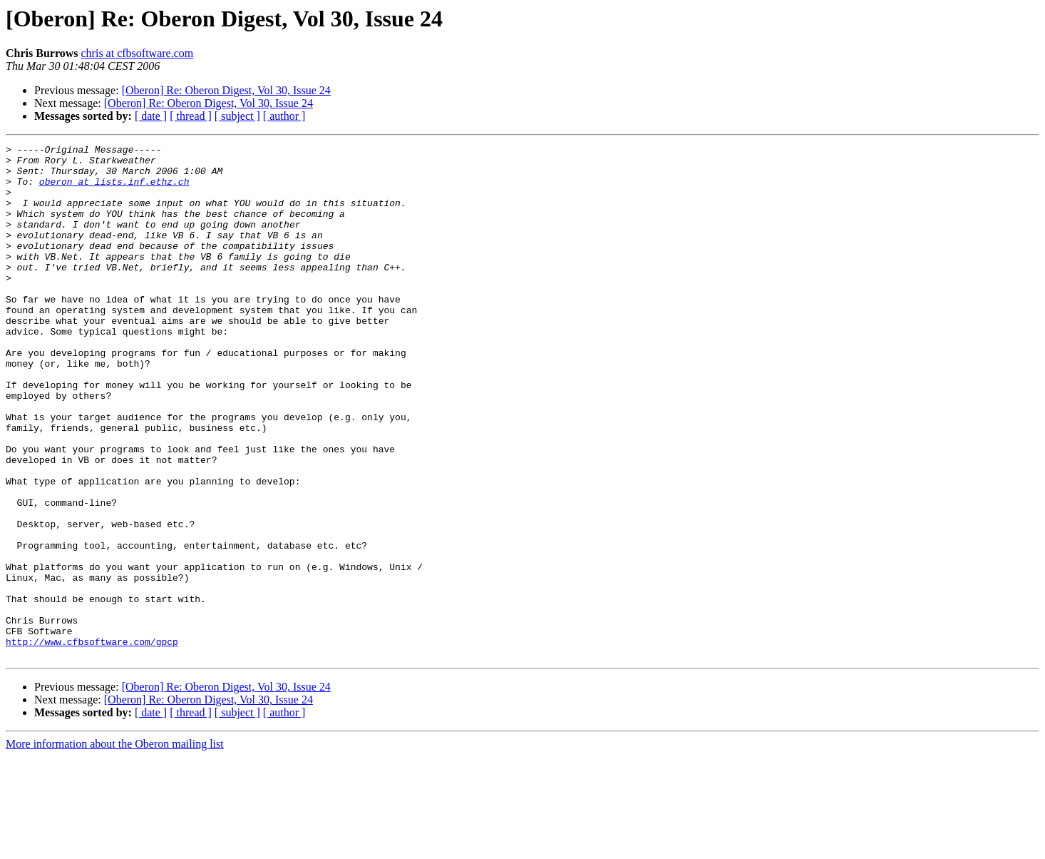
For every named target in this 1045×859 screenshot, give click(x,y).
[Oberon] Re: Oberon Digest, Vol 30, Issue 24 (226, 90)
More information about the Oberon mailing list (115, 846)
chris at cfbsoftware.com (137, 53)
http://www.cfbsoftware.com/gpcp (92, 742)
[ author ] (284, 116)
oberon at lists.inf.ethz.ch (114, 189)
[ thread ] (191, 116)
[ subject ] (237, 116)
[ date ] (151, 116)
